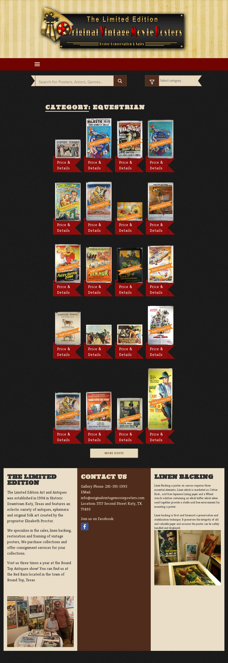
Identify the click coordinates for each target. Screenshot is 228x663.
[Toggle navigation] (37, 64)
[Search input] (75, 82)
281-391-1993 (116, 486)
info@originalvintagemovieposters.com (113, 497)
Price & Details (63, 165)
